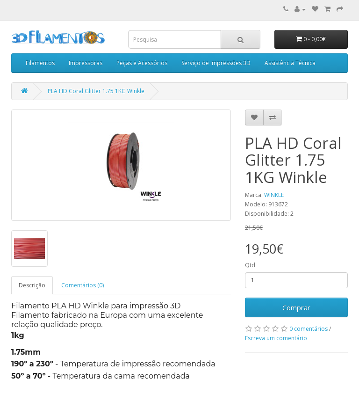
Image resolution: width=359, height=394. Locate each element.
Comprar (296, 307)
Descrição (32, 285)
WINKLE (274, 195)
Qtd (250, 265)
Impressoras (85, 63)
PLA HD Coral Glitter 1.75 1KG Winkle (96, 91)
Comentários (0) (82, 285)
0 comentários (308, 329)
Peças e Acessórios (141, 63)
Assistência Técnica (290, 63)
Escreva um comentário (276, 338)
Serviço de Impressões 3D (216, 63)
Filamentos (40, 63)
